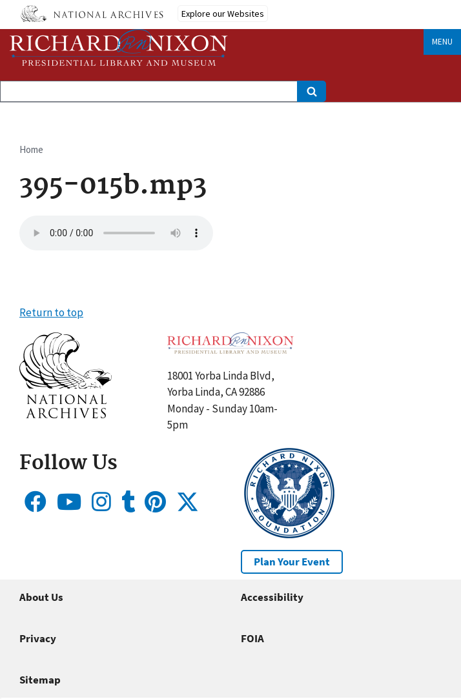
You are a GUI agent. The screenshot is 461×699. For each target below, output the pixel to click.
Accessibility (272, 597)
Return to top (51, 312)
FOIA (252, 638)
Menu (442, 41)
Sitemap (40, 680)
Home (31, 149)
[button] (65, 414)
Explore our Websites (222, 13)
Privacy (37, 638)
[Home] (119, 47)
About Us (41, 597)
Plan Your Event (292, 561)
